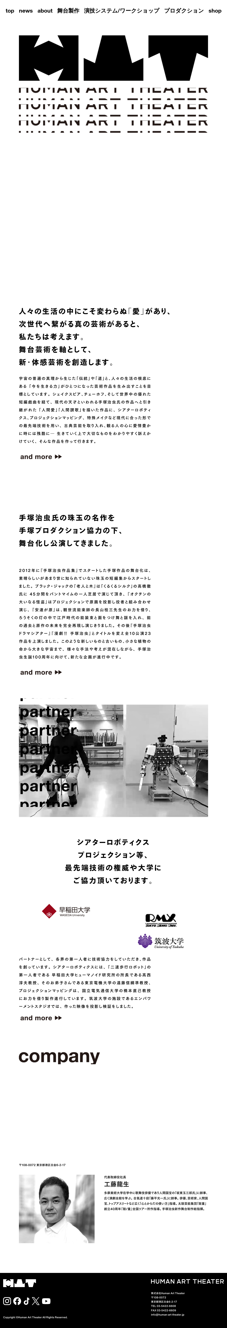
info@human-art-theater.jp (167, 1314)
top (10, 11)
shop (215, 11)
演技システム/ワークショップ (121, 11)
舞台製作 (68, 11)
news (26, 11)
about (45, 11)
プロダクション (184, 11)
